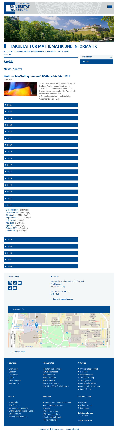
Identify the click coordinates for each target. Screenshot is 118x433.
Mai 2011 (10, 223)
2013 (9, 192)
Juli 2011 (10, 220)
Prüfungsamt (84, 380)
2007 (9, 260)
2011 (9, 205)
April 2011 (10, 225)
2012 (9, 198)
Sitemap (82, 402)
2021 (9, 138)
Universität (13, 369)
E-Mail (56, 294)
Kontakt (56, 276)
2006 (9, 266)
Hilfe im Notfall (50, 420)
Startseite (12, 363)
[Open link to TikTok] (15, 283)
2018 (9, 158)
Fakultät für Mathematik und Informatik (54, 46)
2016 (9, 172)
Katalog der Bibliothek (18, 417)
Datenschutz (57, 429)
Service (82, 363)
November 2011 (13, 212)
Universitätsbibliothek (88, 369)
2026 (9, 105)
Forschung (13, 375)
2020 (9, 145)
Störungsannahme (51, 414)
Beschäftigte (49, 380)
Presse (46, 408)
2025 (9, 112)
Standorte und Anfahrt (53, 405)
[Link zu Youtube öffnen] (15, 288)
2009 (9, 246)
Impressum (44, 429)
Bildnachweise (85, 405)
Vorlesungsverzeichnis (18, 408)
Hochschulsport (85, 375)
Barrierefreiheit (72, 429)
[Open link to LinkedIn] (20, 283)
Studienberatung (86, 377)
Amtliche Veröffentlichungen (56, 386)
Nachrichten (49, 375)
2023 (9, 125)
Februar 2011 (11, 228)
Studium (12, 372)
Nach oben (83, 408)
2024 (9, 118)
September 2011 (13, 217)
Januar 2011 (11, 231)
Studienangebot (50, 372)
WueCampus (14, 405)
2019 (9, 152)
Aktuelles (51, 52)
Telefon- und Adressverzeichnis (57, 402)
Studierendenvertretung (89, 386)
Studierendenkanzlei (87, 383)
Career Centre (84, 389)
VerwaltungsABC (51, 383)
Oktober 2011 (12, 215)
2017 (9, 165)
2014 (9, 185)
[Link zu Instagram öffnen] (10, 283)
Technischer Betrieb (52, 417)
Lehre (11, 377)
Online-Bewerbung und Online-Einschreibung (21, 412)
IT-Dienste (83, 372)
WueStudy (13, 402)
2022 (9, 132)
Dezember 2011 (13, 210)
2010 (9, 240)
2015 (9, 178)
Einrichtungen (14, 380)
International (14, 383)
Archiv (8, 55)
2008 (9, 253)
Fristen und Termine (52, 369)
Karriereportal (49, 377)
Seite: (80, 420)
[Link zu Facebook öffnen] (10, 288)
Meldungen (63, 52)
